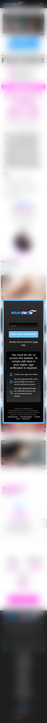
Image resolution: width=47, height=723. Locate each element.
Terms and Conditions (26, 416)
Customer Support (13, 416)
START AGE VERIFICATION (23, 334)
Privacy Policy (26, 418)
